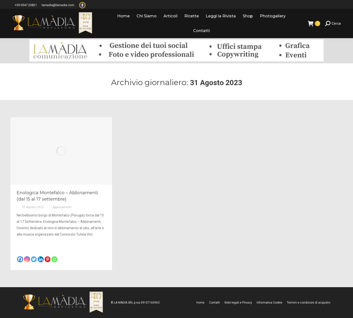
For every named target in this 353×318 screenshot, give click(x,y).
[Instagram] (27, 259)
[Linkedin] (41, 259)
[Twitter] (34, 259)
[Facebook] (20, 259)
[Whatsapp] (54, 259)
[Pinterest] (47, 259)
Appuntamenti (61, 207)
